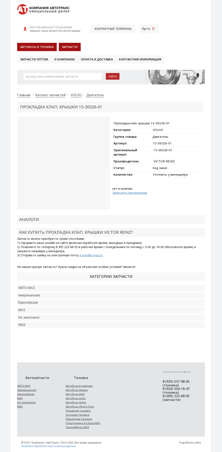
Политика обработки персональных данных (48, 446)
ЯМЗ (20, 406)
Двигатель (95, 95)
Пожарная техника (78, 410)
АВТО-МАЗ (26, 288)
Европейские (28, 302)
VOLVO (76, 95)
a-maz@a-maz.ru (90, 255)
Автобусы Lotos (76, 398)
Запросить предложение (129, 193)
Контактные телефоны (113, 29)
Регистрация (64, 27)
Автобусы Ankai (76, 402)
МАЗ (20, 398)
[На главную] (43, 9)
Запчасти (70, 47)
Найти (112, 76)
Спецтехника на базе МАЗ (83, 423)
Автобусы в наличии (79, 386)
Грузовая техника (77, 415)
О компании (64, 59)
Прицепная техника (79, 419)
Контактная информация (140, 59)
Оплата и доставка (97, 59)
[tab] (111, 288)
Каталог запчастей (50, 95)
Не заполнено (28, 317)
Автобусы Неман (77, 390)
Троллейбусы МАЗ (77, 427)
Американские (29, 295)
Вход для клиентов (41, 27)
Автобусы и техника (37, 47)
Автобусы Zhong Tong (80, 406)
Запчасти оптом (34, 59)
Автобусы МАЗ (75, 394)
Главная (23, 95)
